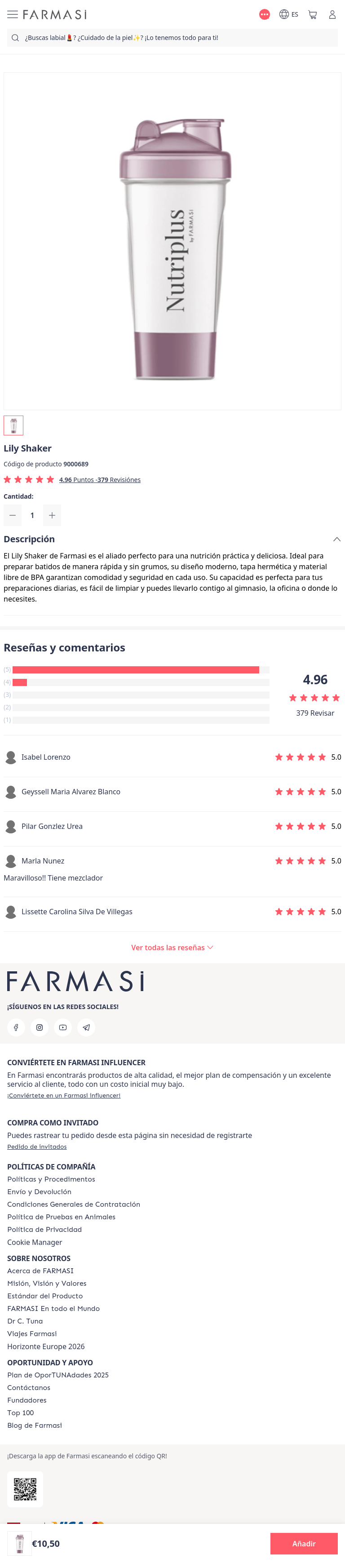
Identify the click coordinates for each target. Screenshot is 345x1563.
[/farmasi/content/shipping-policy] (39, 1191)
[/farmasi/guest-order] (36, 1146)
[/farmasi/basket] (312, 14)
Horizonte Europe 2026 (46, 1346)
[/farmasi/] (54, 14)
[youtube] (63, 1027)
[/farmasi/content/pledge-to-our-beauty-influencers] (25, 1321)
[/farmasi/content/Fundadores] (27, 1400)
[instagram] (40, 1027)
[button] (304, 1543)
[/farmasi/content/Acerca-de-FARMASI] (40, 1270)
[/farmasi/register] (63, 1095)
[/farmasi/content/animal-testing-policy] (61, 1217)
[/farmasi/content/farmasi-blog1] (34, 1425)
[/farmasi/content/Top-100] (20, 1412)
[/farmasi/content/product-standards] (45, 1296)
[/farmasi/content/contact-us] (28, 1387)
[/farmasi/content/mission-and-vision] (46, 1283)
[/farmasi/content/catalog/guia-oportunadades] (58, 1375)
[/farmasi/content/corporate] (53, 1308)
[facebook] (16, 1027)
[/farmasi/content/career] (32, 1333)
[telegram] (86, 1027)
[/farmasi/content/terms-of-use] (73, 1204)
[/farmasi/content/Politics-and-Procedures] (51, 1179)
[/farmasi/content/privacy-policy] (44, 1229)
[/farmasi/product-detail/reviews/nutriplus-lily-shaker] (172, 947)
